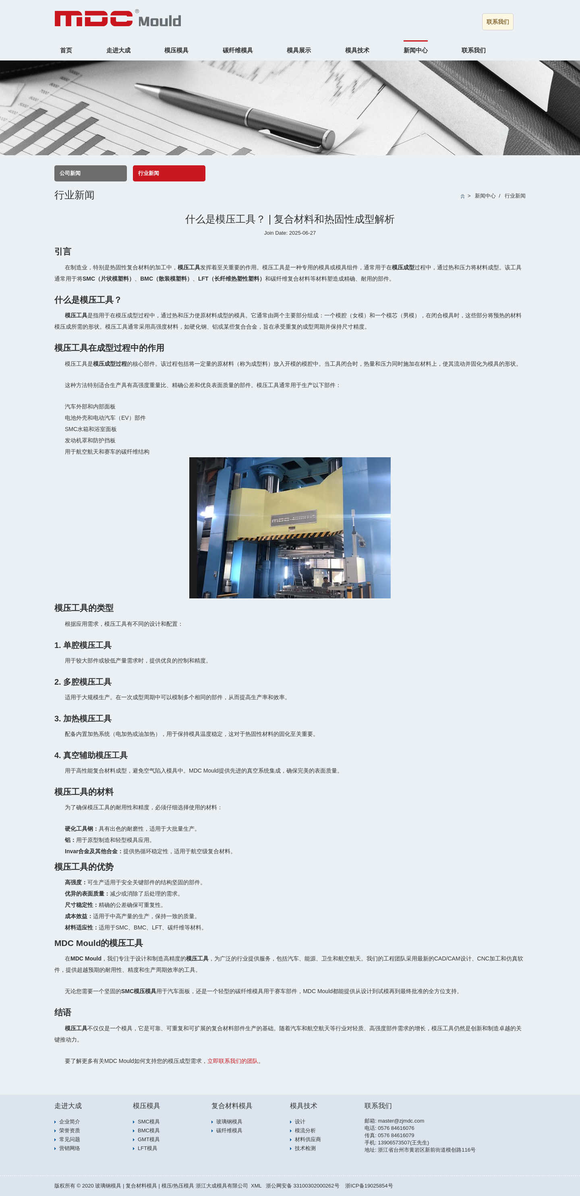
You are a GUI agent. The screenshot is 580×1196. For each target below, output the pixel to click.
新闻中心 (416, 50)
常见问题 (69, 1139)
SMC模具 (149, 1122)
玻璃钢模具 (229, 1122)
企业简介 (69, 1122)
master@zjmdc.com (401, 1121)
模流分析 (305, 1130)
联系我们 (498, 22)
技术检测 (305, 1148)
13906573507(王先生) (403, 1143)
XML (256, 1186)
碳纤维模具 (238, 50)
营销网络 (69, 1148)
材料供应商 (308, 1139)
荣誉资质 (69, 1130)
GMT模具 (149, 1139)
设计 (300, 1122)
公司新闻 (70, 173)
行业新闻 (148, 173)
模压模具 (176, 50)
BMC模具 (149, 1130)
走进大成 (118, 50)
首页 (66, 50)
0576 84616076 (396, 1128)
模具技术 (357, 50)
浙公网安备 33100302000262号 (303, 1186)
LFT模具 (147, 1148)
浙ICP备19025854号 (369, 1186)
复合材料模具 (232, 1106)
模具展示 (299, 50)
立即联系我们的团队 (232, 1061)
